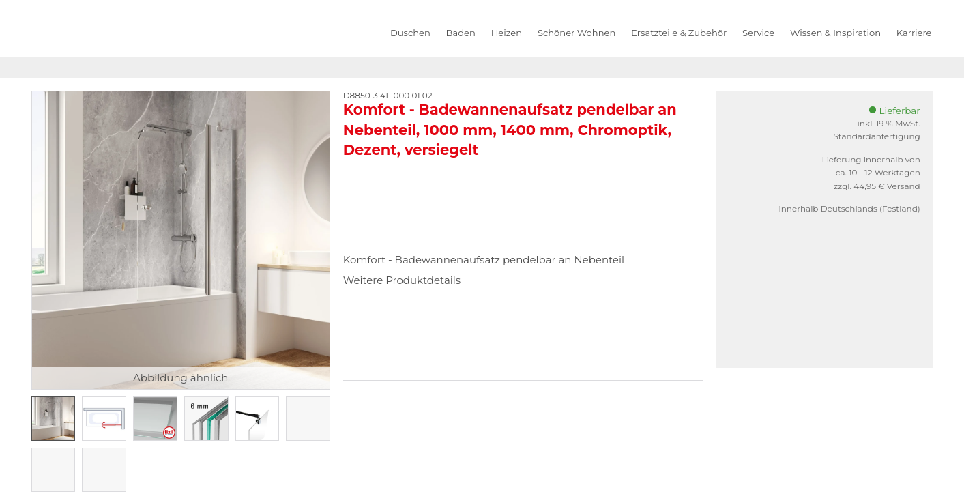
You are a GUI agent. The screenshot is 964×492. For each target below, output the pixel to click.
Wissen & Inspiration (835, 32)
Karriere (914, 32)
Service (758, 32)
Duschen (410, 32)
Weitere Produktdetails (402, 280)
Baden (461, 32)
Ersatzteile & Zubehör (679, 32)
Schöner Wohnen (576, 32)
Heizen (506, 32)
